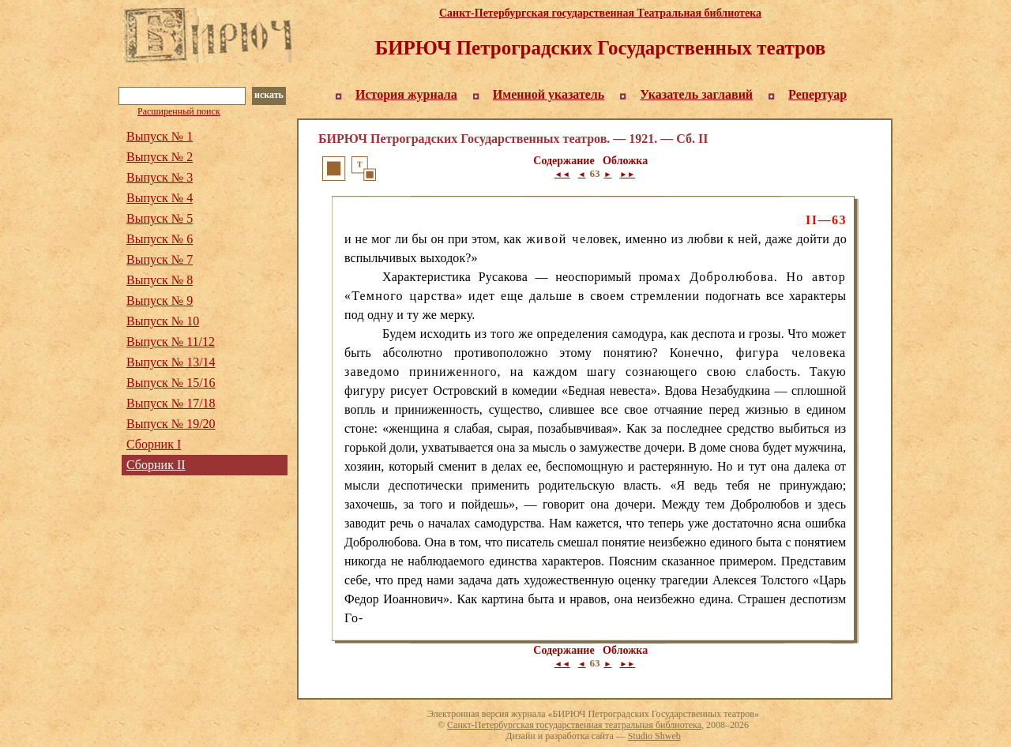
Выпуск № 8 (159, 280)
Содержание (563, 161)
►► (627, 174)
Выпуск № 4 (159, 198)
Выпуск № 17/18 (171, 403)
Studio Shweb (654, 735)
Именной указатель (549, 94)
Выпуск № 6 (159, 239)
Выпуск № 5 (159, 218)
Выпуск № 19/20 (171, 423)
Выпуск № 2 (159, 156)
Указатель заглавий (696, 94)
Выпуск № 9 (159, 300)
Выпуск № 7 (159, 259)
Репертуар (817, 94)
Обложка (625, 161)
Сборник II (156, 464)
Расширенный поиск (178, 111)
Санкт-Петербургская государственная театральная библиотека (574, 724)
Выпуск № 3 (159, 177)
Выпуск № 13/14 (171, 362)
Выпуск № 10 (162, 321)
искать (269, 94)
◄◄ (562, 174)
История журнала (406, 94)
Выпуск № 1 (159, 136)
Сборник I (153, 444)
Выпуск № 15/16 (171, 382)
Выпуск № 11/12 (170, 341)
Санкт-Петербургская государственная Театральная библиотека (600, 13)
